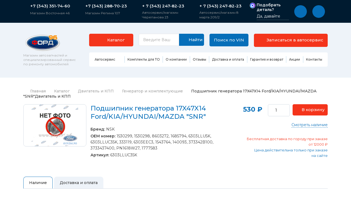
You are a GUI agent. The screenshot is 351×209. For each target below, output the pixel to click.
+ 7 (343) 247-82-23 (163, 6)
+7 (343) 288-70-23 (106, 6)
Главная (34, 91)
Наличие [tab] (38, 182)
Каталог (62, 91)
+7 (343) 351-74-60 (50, 6)
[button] (300, 11)
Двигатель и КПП (96, 91)
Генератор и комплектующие (152, 91)
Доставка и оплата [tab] (79, 182)
